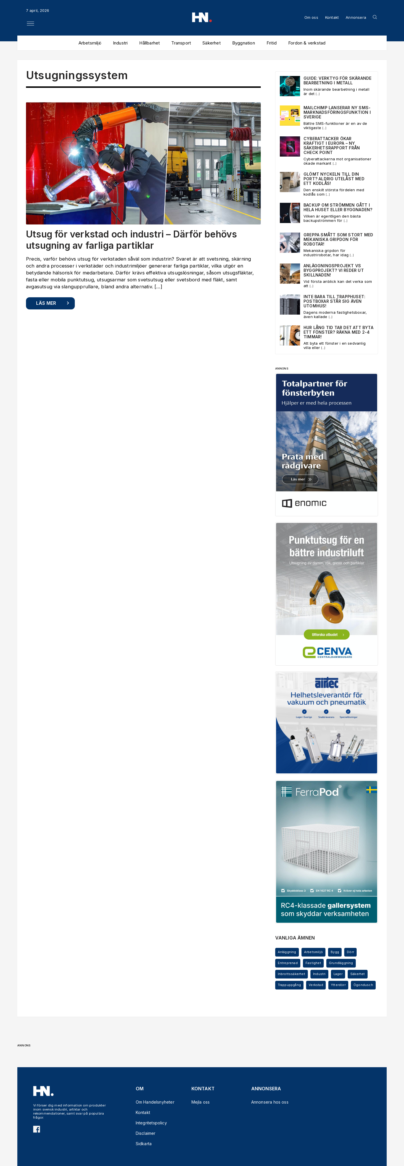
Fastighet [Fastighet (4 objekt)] (313, 963)
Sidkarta (144, 1143)
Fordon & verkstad (306, 43)
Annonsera (356, 17)
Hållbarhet (149, 43)
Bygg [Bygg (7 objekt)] (335, 952)
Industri (120, 43)
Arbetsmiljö (90, 43)
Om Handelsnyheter (152, 1102)
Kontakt (332, 17)
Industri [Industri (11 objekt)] (319, 974)
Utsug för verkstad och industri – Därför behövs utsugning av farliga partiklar (131, 240)
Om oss (311, 17)
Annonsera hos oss (267, 1102)
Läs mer (46, 303)
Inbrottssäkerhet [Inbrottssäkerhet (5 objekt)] (291, 974)
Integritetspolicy (151, 1122)
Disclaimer (146, 1133)
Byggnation (243, 43)
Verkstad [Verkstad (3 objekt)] (316, 985)
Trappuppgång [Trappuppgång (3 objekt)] (289, 985)
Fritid (272, 43)
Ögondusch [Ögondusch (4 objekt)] (363, 985)
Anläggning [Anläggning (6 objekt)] (287, 952)
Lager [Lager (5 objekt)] (338, 974)
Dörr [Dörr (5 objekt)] (350, 952)
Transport (181, 43)
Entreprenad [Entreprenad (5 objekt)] (288, 963)
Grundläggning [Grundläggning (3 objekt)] (341, 963)
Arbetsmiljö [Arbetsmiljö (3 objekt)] (313, 952)
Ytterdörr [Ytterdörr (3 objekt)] (338, 985)
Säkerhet (211, 43)
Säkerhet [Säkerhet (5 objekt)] (357, 974)
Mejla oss (200, 1102)
